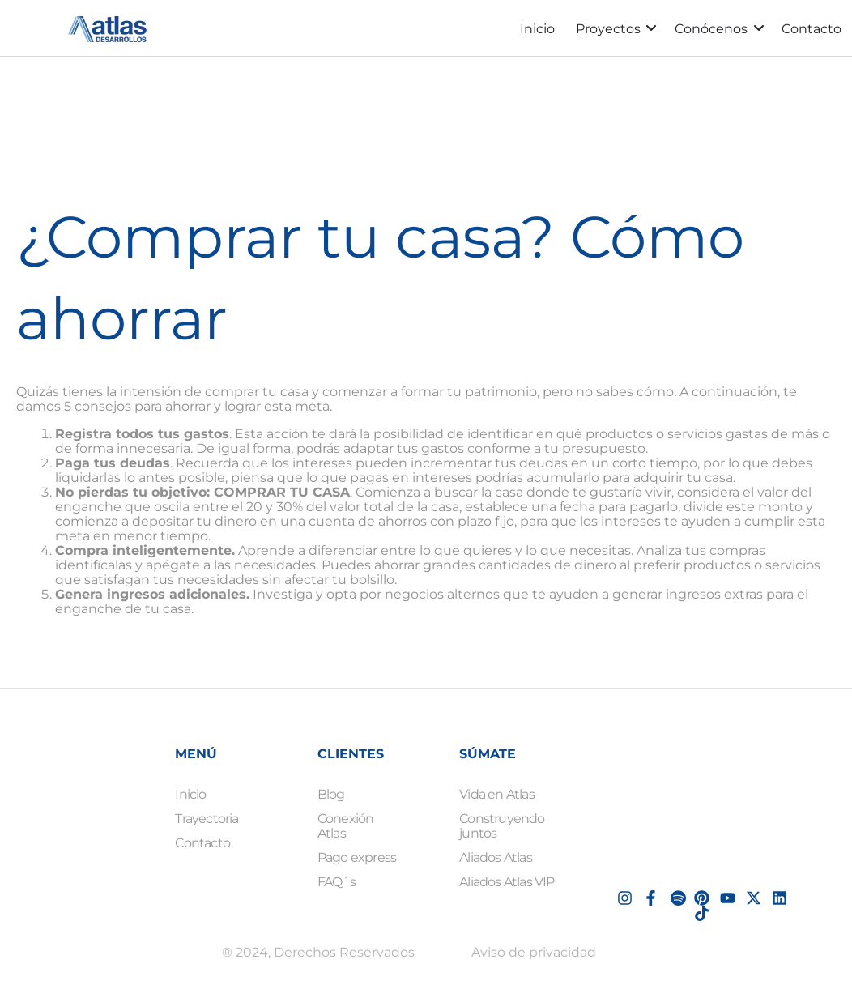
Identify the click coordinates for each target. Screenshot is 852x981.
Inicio (537, 28)
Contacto (811, 28)
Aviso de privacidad (533, 952)
